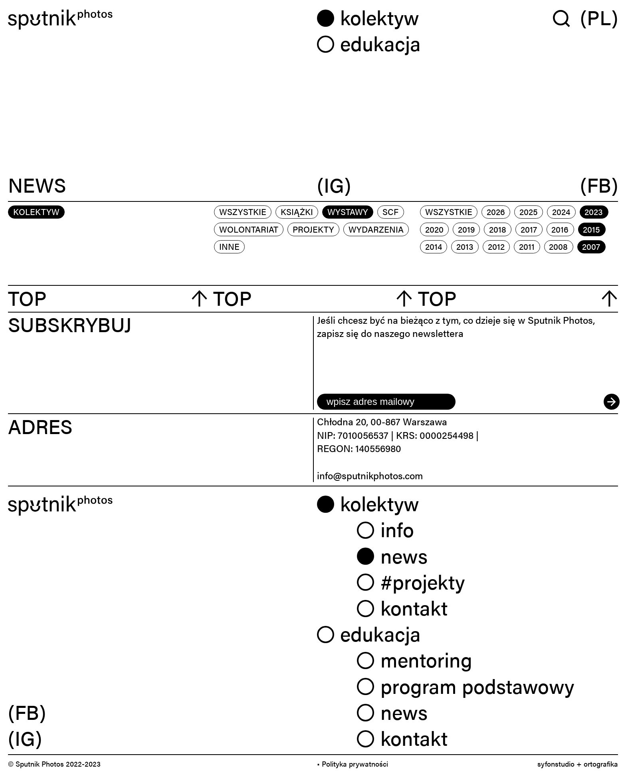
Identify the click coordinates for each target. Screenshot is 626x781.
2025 (528, 211)
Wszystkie (242, 211)
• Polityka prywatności (352, 764)
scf (390, 211)
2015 (591, 229)
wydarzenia (376, 229)
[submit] (611, 402)
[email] (386, 402)
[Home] (158, 20)
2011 (527, 246)
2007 (591, 246)
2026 (496, 211)
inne (229, 246)
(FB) (599, 185)
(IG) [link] (25, 737)
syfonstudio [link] (555, 764)
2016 (560, 229)
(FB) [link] (27, 711)
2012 (496, 246)
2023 (593, 211)
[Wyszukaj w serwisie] (566, 18)
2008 (558, 246)
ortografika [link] (601, 764)
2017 (529, 229)
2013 (464, 246)
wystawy (347, 211)
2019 (466, 229)
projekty (313, 229)
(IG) (334, 185)
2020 (434, 229)
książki (297, 211)
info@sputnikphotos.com (370, 475)
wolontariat (248, 229)
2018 (497, 229)
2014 (433, 246)
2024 (561, 211)
